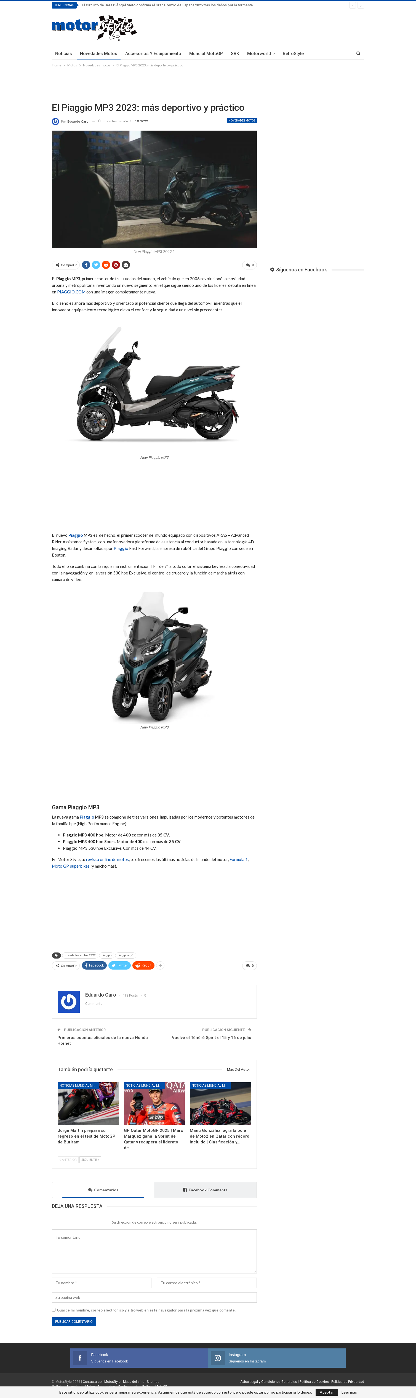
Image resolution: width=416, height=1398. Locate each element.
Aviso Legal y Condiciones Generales (268, 1379)
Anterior (68, 1157)
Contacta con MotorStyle (102, 1379)
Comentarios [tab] (103, 1187)
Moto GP (60, 865)
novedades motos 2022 (80, 954)
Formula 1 (239, 858)
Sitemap (153, 1379)
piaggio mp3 (126, 954)
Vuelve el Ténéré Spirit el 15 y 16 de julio (211, 1035)
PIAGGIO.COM (71, 290)
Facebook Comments (205, 1187)
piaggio (106, 954)
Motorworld (259, 53)
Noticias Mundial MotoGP (79, 1083)
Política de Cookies (314, 1379)
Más (316, 53)
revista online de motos (107, 858)
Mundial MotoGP (206, 53)
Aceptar (327, 1392)
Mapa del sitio (133, 1379)
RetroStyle (293, 53)
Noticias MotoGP (154, 1384)
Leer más (349, 1392)
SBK (235, 53)
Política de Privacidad (347, 1379)
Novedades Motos (98, 53)
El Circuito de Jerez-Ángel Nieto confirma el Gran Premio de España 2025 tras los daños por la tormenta (167, 5)
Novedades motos (241, 120)
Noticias (63, 53)
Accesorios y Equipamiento (153, 53)
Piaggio (75, 533)
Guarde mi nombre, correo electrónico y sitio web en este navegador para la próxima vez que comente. (146, 1308)
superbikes (80, 865)
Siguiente (90, 1157)
